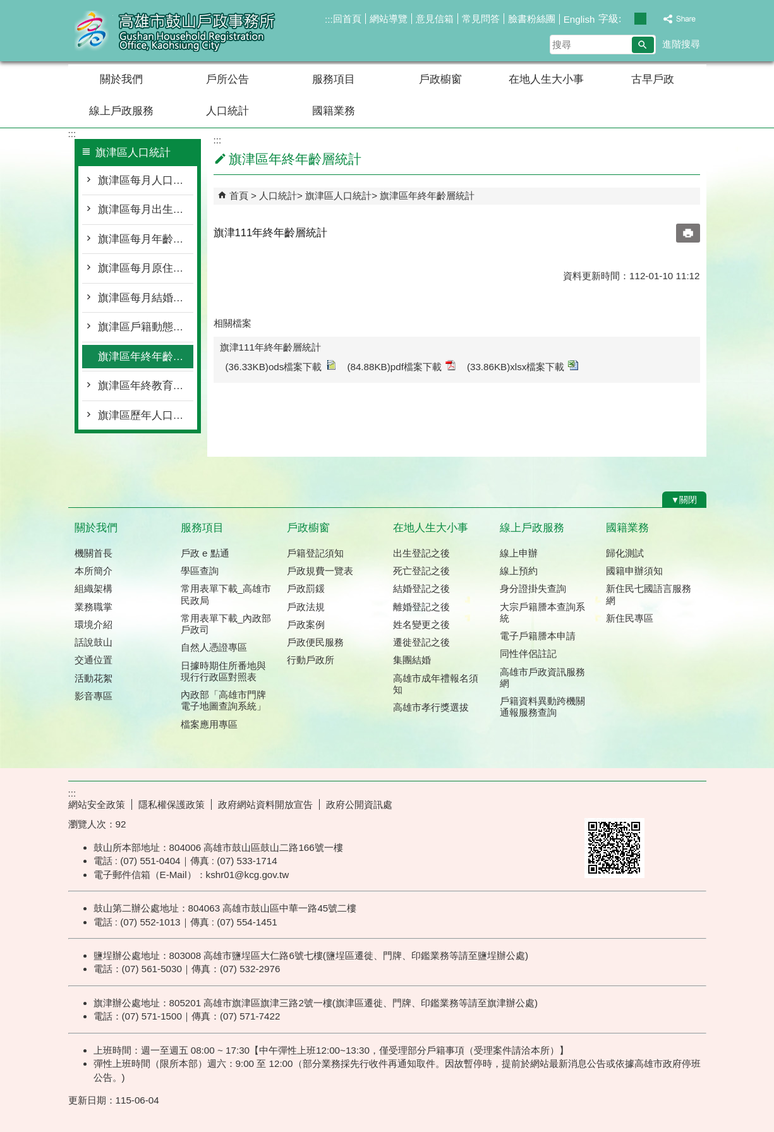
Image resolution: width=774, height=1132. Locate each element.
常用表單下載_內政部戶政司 (226, 624)
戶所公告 (227, 79)
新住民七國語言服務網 (648, 594)
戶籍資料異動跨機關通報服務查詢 (542, 706)
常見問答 (481, 18)
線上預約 (519, 570)
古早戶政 (652, 79)
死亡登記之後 (421, 570)
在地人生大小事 (546, 79)
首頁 (238, 195)
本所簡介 (93, 570)
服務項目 (333, 79)
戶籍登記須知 (315, 553)
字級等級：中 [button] (640, 19)
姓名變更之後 (421, 624)
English (579, 19)
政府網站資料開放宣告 (265, 804)
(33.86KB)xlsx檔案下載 (523, 366)
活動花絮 (93, 678)
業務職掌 (93, 606)
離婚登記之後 (421, 606)
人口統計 (227, 111)
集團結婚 (412, 659)
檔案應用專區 (209, 724)
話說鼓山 (93, 642)
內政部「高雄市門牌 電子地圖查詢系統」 (223, 700)
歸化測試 (625, 553)
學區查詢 (200, 570)
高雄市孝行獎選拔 (431, 707)
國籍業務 (333, 111)
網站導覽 (389, 18)
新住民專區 (629, 618)
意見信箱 (435, 18)
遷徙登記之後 (421, 642)
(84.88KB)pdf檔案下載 (401, 366)
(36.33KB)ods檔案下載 (281, 366)
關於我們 (121, 79)
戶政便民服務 (315, 642)
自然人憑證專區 (214, 647)
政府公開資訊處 (359, 804)
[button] (643, 45)
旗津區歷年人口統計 (145, 415)
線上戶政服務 (121, 111)
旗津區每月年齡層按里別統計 (145, 239)
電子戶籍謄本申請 (538, 635)
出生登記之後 (421, 553)
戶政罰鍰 (306, 588)
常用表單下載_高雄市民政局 (226, 594)
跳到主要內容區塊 (6, 6)
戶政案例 (306, 624)
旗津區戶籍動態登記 (145, 327)
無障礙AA (660, 803)
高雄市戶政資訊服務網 (542, 677)
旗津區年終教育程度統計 (145, 386)
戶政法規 (306, 606)
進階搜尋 (681, 44)
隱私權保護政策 (171, 804)
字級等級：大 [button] (653, 18)
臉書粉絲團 (531, 18)
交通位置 (93, 659)
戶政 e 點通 (205, 553)
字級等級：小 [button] (627, 18)
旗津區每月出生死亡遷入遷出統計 (145, 209)
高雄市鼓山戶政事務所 (175, 30)
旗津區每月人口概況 (145, 180)
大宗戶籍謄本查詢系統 (542, 612)
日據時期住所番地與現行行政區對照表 (223, 671)
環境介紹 (93, 624)
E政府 (598, 802)
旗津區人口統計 (338, 195)
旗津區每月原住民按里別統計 (145, 268)
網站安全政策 (96, 804)
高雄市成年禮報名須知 (435, 684)
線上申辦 (519, 553)
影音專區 (93, 695)
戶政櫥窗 (440, 79)
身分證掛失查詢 (533, 588)
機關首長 (93, 553)
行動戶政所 (310, 659)
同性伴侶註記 (528, 653)
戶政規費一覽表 (320, 570)
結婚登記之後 (421, 588)
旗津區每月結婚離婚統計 (145, 298)
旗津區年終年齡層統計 (145, 357)
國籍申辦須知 (634, 570)
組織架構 (93, 588)
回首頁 (347, 18)
